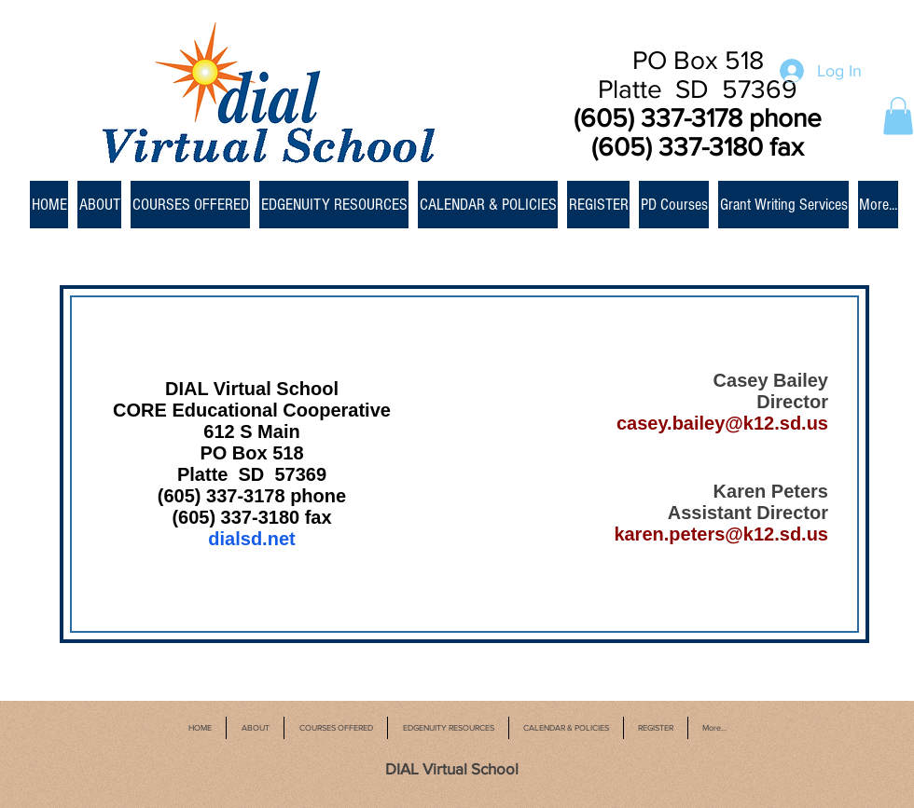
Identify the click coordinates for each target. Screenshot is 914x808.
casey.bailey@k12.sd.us (722, 423)
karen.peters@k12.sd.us (721, 534)
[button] (898, 116)
